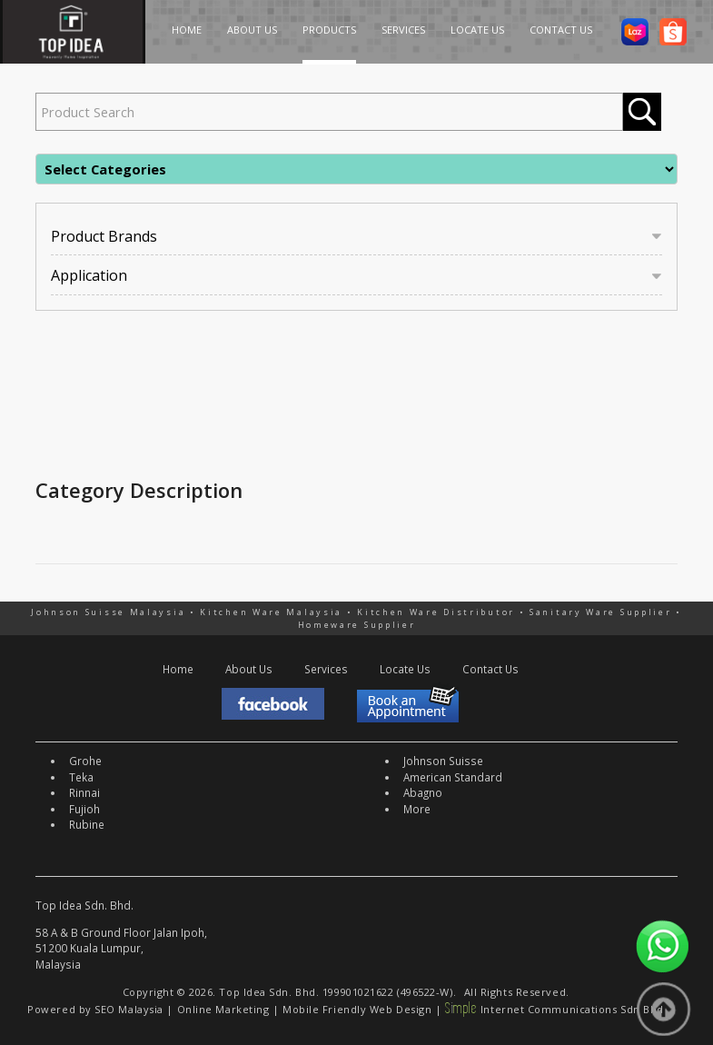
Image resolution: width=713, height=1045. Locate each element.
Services (326, 669)
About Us (248, 669)
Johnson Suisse (443, 760)
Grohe (85, 760)
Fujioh (84, 808)
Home (178, 669)
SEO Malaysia (128, 1009)
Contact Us (490, 669)
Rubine (86, 824)
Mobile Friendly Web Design (356, 1009)
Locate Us (405, 669)
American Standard (452, 777)
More (417, 808)
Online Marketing (223, 1009)
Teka (81, 777)
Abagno (422, 792)
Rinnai (84, 792)
